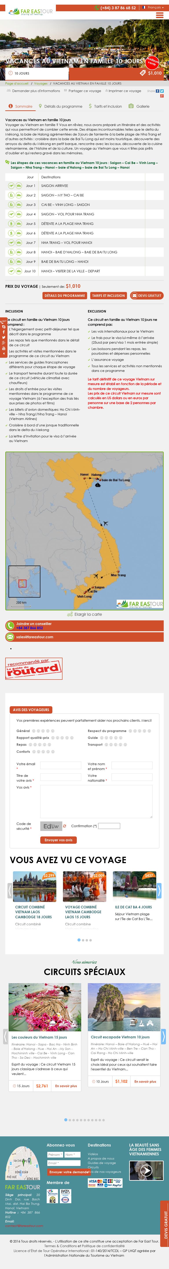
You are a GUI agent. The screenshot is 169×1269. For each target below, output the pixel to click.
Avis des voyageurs (31, 710)
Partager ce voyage (85, 90)
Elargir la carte (88, 614)
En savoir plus (66, 1086)
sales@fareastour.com (34, 637)
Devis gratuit (146, 295)
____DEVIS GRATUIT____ (165, 1225)
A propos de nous (101, 1158)
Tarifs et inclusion (105, 106)
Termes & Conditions (60, 1246)
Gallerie (139, 106)
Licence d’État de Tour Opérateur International (51, 1250)
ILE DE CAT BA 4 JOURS (133, 907)
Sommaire (20, 106)
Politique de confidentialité (103, 1246)
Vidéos (93, 1154)
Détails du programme (60, 106)
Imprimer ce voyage (125, 90)
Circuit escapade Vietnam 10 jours (120, 1037)
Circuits (93, 1167)
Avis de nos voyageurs (104, 1171)
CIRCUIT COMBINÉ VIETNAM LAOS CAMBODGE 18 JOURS (33, 912)
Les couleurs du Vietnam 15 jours (39, 1037)
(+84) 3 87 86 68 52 (118, 7)
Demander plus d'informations (36, 90)
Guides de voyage (102, 1163)
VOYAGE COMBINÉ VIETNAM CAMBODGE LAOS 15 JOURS (83, 912)
